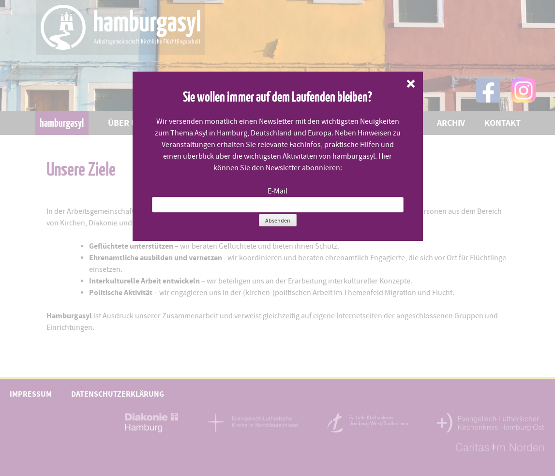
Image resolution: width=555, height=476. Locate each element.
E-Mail (277, 191)
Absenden (277, 220)
